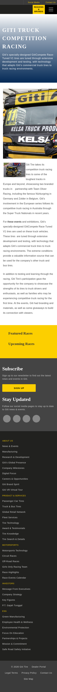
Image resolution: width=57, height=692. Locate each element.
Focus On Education (13, 633)
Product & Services (14, 496)
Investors (8, 583)
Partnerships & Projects (14, 638)
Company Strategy (12, 594)
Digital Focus (9, 473)
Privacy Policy (29, 673)
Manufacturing (9, 451)
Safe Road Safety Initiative (16, 649)
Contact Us (51, 2)
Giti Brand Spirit (10, 484)
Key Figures (8, 600)
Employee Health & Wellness (17, 622)
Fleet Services (9, 517)
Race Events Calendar (14, 578)
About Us (7, 441)
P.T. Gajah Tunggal (12, 605)
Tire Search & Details (13, 539)
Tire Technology (10, 523)
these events (14, 221)
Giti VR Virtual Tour (12, 490)
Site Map (28, 679)
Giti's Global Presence (14, 462)
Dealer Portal (39, 667)
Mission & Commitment (14, 644)
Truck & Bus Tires (11, 506)
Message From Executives (16, 589)
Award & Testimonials (13, 528)
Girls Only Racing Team (14, 567)
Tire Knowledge (10, 533)
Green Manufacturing (13, 616)
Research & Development (15, 457)
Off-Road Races (10, 561)
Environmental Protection (15, 627)
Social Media (34, 2)
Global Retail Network (14, 512)
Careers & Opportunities (15, 479)
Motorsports (10, 545)
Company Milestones (13, 468)
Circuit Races (9, 556)
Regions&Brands (38, 10)
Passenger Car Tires (13, 501)
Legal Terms (11, 673)
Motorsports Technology (15, 550)
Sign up (19, 388)
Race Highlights (10, 572)
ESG (4, 611)
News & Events (10, 446)
